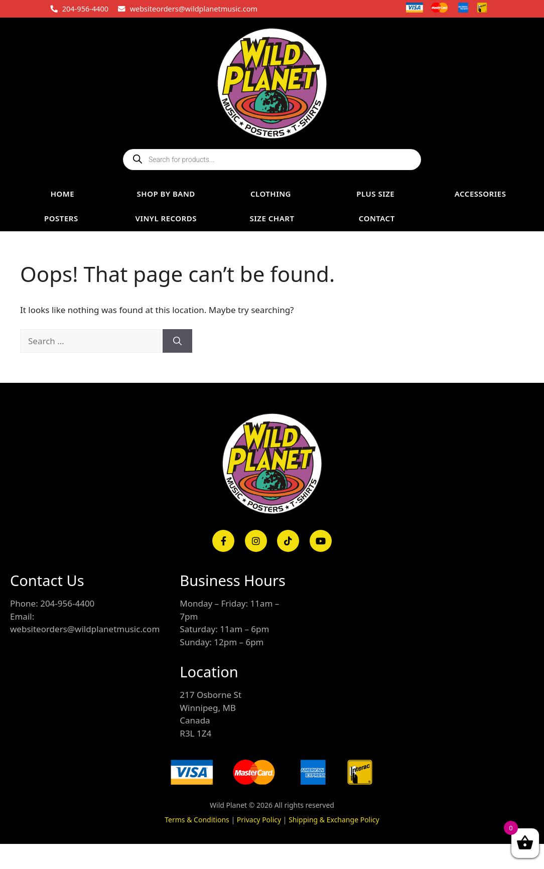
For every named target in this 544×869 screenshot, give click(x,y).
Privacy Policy (259, 819)
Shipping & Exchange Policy (334, 819)
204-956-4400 (85, 9)
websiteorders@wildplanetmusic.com (193, 9)
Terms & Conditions (197, 819)
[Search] (177, 341)
